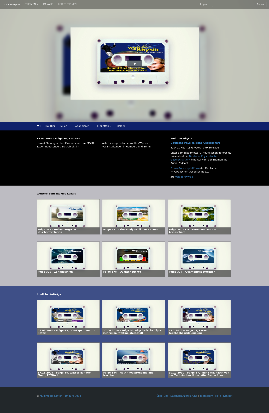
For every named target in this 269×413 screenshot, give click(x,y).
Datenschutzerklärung (183, 395)
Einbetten (104, 126)
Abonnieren (83, 126)
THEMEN (31, 4)
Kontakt (227, 395)
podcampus (11, 4)
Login (203, 4)
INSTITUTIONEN (67, 4)
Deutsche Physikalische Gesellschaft (195, 142)
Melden (121, 126)
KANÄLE (48, 4)
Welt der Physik (183, 176)
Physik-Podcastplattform (185, 168)
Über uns (162, 395)
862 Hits (50, 126)
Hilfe (218, 395)
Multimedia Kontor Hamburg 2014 (60, 395)
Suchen (261, 4)
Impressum (206, 395)
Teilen (65, 126)
